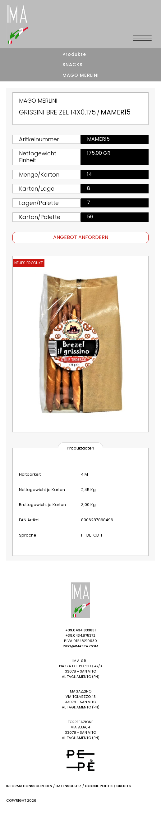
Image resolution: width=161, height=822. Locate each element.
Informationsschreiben (29, 785)
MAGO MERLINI (80, 75)
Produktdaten (80, 448)
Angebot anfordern (80, 237)
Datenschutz (68, 785)
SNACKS (72, 64)
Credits (123, 785)
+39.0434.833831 (80, 630)
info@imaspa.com (80, 646)
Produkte (74, 54)
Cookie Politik (99, 785)
